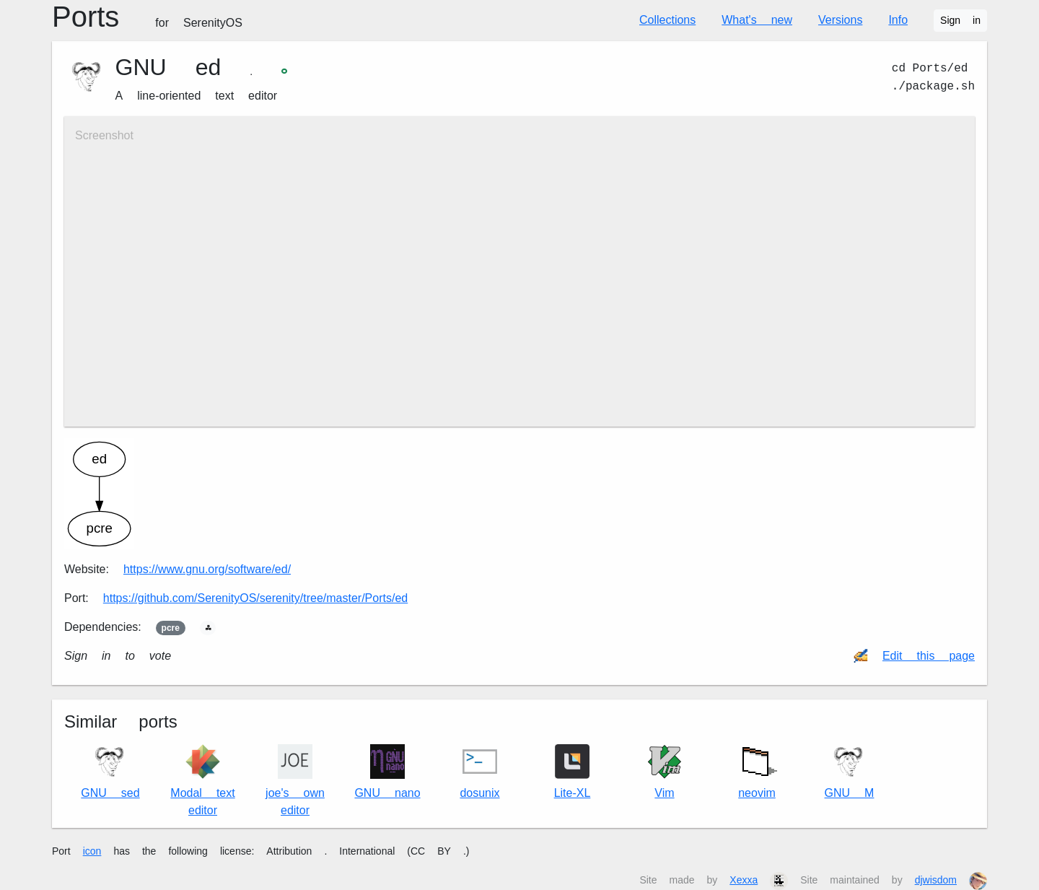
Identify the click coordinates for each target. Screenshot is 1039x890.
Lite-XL (572, 772)
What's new (757, 20)
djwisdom (936, 880)
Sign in (960, 20)
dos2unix (479, 772)
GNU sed (110, 772)
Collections (667, 20)
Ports (147, 17)
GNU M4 (849, 772)
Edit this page (928, 656)
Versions (840, 20)
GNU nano (387, 772)
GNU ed (168, 67)
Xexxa (743, 880)
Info (898, 20)
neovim (757, 769)
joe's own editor (295, 780)
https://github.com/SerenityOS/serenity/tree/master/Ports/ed (255, 598)
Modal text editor (202, 780)
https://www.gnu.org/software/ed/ (207, 569)
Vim (664, 772)
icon (92, 851)
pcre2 (171, 628)
